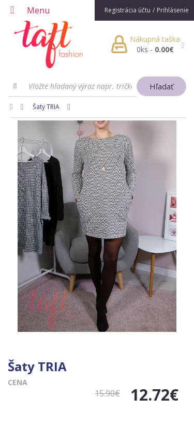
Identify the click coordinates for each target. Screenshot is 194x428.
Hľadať (161, 86)
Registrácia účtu (128, 10)
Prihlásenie (173, 10)
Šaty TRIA (46, 106)
